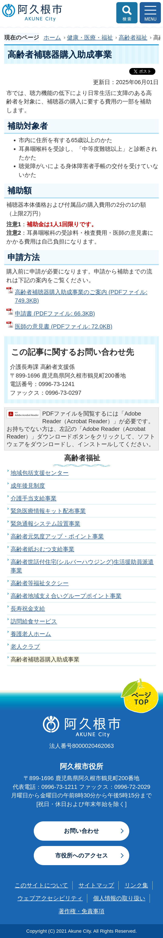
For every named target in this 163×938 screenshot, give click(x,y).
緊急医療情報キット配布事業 (48, 511)
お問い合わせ (81, 831)
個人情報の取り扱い (119, 898)
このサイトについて (41, 885)
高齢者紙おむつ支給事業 (42, 549)
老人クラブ (25, 646)
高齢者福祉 (133, 37)
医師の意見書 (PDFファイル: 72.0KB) (63, 326)
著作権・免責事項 (81, 911)
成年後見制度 (28, 485)
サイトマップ (96, 885)
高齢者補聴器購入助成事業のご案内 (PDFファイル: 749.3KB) (81, 296)
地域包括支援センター (40, 473)
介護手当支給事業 (33, 498)
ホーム (52, 37)
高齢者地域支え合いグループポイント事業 (66, 596)
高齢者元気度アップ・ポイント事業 (57, 536)
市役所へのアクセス (81, 855)
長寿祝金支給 (28, 608)
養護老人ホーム (31, 634)
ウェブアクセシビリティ (50, 898)
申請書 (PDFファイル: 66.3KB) (55, 313)
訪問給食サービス (34, 621)
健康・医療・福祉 (90, 37)
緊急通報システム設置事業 (45, 523)
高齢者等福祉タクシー (40, 583)
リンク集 (136, 885)
